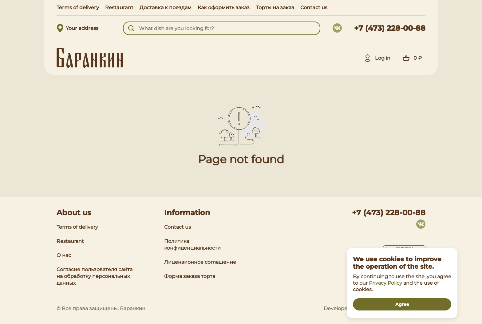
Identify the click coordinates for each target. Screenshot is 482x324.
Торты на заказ (275, 7)
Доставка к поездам (166, 7)
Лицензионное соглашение (200, 262)
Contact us (313, 7)
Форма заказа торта (189, 276)
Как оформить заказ (224, 7)
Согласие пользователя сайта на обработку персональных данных (94, 276)
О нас (64, 255)
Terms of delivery (78, 7)
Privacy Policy (386, 283)
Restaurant (119, 7)
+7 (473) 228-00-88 (389, 28)
